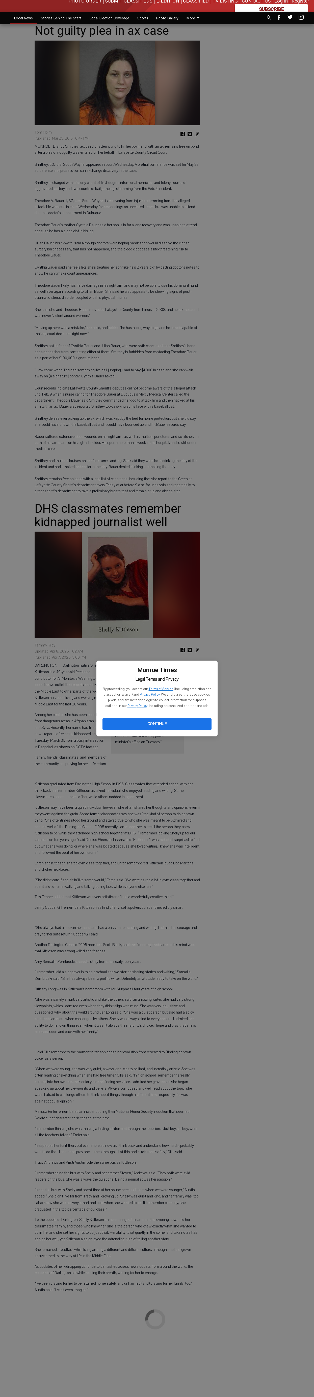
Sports (142, 18)
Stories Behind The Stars (61, 18)
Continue (157, 723)
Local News (23, 18)
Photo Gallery (167, 18)
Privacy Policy (150, 694)
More (194, 18)
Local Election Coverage (109, 18)
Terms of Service (161, 689)
